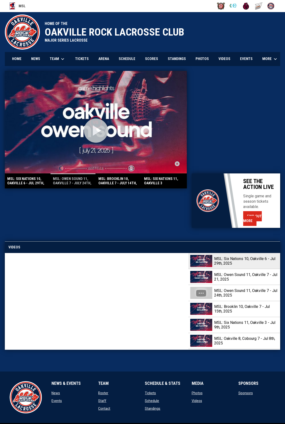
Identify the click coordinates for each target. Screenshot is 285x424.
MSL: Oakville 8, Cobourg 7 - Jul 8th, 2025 (244, 340)
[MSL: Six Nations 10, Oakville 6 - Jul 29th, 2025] (96, 301)
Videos (197, 401)
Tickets (150, 393)
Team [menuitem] (58, 59)
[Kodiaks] (245, 6)
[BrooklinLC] (221, 6)
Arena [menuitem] (103, 59)
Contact (104, 408)
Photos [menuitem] (202, 59)
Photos (197, 393)
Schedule (152, 401)
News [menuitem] (35, 59)
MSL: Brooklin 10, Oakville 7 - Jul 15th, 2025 (242, 308)
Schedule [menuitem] (127, 59)
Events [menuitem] (246, 59)
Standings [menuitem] (177, 59)
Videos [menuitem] (224, 59)
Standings (152, 408)
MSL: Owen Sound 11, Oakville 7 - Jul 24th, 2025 (245, 293)
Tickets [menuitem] (82, 59)
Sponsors (245, 393)
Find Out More (252, 218)
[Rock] (270, 6)
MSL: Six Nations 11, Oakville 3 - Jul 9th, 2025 (244, 324)
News (55, 393)
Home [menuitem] (17, 59)
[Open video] (96, 131)
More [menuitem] (270, 59)
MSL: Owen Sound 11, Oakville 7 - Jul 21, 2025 (245, 277)
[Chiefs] (233, 6)
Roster (103, 393)
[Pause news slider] (177, 164)
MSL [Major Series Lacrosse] (18, 6)
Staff (102, 401)
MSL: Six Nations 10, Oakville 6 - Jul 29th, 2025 (244, 261)
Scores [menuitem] (151, 59)
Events (56, 401)
